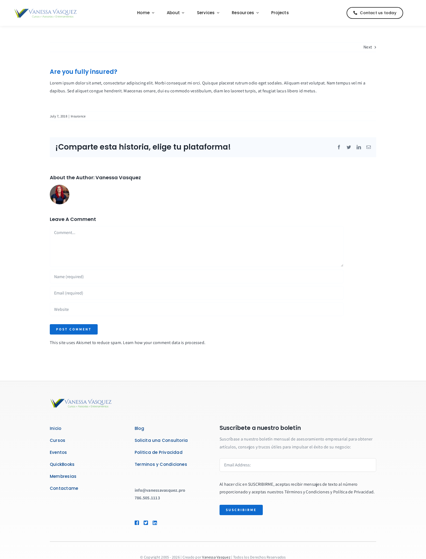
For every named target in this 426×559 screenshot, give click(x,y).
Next (367, 47)
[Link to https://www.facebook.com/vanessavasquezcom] (136, 523)
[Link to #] (411, 13)
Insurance (78, 116)
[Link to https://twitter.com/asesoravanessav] (145, 523)
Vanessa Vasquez (118, 177)
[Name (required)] (197, 276)
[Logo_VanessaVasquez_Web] (46, 9)
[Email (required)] (197, 293)
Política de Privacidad (353, 492)
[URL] (197, 309)
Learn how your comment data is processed (163, 342)
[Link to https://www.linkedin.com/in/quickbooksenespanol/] (162, 523)
